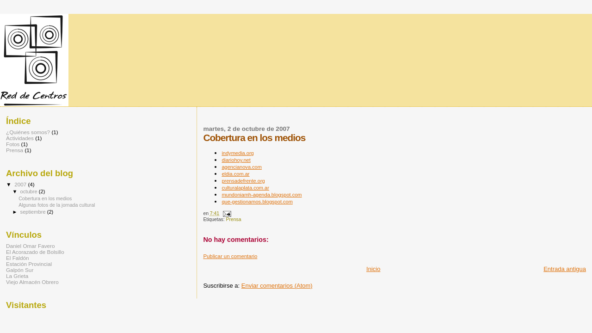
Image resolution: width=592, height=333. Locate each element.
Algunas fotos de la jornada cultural (56, 205)
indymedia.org (237, 153)
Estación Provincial (29, 264)
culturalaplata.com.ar (245, 188)
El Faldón (17, 258)
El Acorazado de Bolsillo (35, 252)
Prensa (233, 219)
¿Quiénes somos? (28, 132)
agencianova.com (242, 167)
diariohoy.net (236, 160)
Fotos (12, 144)
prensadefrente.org (243, 181)
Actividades (20, 138)
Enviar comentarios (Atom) (277, 285)
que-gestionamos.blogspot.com (257, 201)
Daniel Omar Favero (30, 246)
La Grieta (17, 276)
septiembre (33, 212)
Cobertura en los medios (45, 198)
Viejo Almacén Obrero (32, 282)
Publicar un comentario (230, 256)
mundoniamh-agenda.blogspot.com (262, 194)
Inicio (373, 268)
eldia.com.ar (235, 174)
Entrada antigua (564, 268)
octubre (29, 191)
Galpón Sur (19, 270)
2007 (21, 184)
